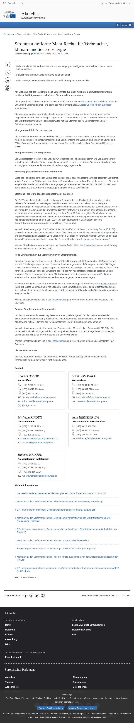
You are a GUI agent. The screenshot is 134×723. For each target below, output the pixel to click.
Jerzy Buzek (99, 229)
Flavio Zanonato (109, 283)
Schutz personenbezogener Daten (42, 721)
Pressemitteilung (91, 245)
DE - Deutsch (9, 3)
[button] (126, 25)
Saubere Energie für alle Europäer (94, 105)
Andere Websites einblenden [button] (114, 3)
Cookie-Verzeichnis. (98, 721)
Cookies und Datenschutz (70, 721)
